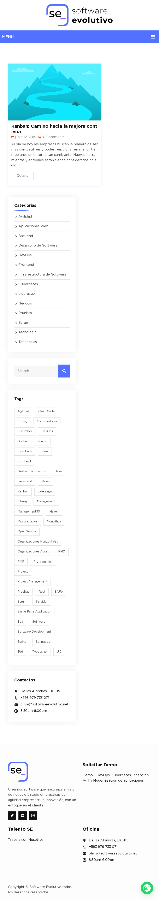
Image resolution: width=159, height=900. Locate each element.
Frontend (26, 264)
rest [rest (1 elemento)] (42, 591)
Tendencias (27, 342)
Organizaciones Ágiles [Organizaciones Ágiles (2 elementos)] (33, 551)
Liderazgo (26, 293)
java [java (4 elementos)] (58, 471)
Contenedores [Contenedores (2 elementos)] (47, 421)
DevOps (25, 255)
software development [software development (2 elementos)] (34, 631)
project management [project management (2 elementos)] (32, 581)
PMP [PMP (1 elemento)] (21, 561)
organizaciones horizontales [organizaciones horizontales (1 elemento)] (38, 541)
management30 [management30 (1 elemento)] (29, 511)
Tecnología (27, 332)
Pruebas (25, 313)
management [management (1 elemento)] (46, 501)
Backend (25, 236)
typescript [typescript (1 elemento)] (39, 651)
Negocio (25, 303)
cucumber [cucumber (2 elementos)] (25, 431)
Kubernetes (28, 284)
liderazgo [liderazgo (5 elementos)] (45, 491)
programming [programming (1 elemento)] (43, 561)
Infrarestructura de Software (42, 274)
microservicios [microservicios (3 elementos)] (27, 521)
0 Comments (51, 137)
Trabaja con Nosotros (25, 839)
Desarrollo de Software (38, 245)
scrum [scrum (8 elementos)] (22, 601)
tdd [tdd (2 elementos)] (20, 651)
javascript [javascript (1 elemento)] (25, 481)
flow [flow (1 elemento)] (44, 451)
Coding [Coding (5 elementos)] (23, 421)
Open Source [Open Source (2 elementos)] (27, 531)
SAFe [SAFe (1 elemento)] (59, 591)
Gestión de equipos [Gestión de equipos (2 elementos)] (32, 471)
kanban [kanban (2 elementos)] (23, 491)
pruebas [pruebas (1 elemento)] (23, 591)
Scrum (23, 322)
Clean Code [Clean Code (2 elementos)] (46, 411)
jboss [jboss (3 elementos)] (45, 481)
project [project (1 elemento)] (23, 571)
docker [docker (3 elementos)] (23, 441)
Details (22, 175)
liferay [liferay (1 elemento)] (23, 501)
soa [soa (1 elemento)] (20, 621)
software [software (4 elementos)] (39, 621)
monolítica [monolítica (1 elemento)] (54, 521)
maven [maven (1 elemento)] (54, 511)
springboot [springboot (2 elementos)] (44, 641)
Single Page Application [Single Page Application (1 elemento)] (34, 611)
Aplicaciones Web (33, 226)
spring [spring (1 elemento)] (22, 641)
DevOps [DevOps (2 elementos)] (47, 431)
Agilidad (25, 216)
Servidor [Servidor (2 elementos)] (42, 601)
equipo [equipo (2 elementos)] (42, 441)
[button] (147, 888)
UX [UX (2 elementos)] (59, 651)
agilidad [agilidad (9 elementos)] (23, 411)
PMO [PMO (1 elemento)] (61, 551)
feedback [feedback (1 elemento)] (25, 451)
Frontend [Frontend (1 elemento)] (24, 461)
